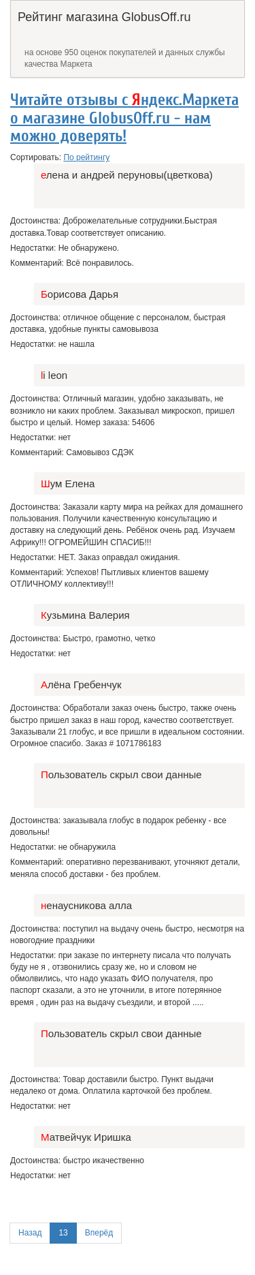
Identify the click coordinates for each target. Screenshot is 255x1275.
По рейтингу (86, 157)
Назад (29, 1233)
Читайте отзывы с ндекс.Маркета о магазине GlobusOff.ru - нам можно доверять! (124, 118)
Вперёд (99, 1233)
